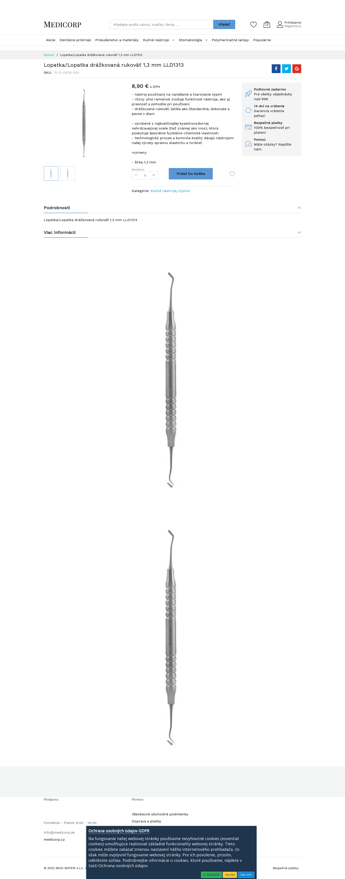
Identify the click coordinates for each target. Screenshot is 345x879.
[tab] (172, 207)
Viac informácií (59, 232)
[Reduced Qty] (136, 175)
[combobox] (161, 24)
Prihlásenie (292, 22)
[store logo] (62, 24)
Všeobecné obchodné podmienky (160, 814)
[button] (68, 173)
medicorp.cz (54, 839)
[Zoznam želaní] (253, 24)
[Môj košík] (267, 24)
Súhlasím (212, 874)
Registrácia (292, 26)
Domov (49, 55)
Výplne (184, 191)
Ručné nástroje (163, 191)
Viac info (246, 874)
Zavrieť (230, 874)
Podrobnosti (57, 207)
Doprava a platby (146, 821)
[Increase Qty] (153, 175)
